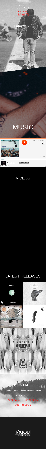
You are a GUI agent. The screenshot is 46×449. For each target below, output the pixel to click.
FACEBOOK (23, 11)
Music (23, 5)
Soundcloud (23, 15)
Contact (23, 7)
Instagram (23, 13)
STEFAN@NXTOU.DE (23, 396)
